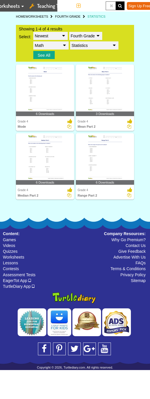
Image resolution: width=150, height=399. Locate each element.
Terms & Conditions (128, 268)
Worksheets (13, 257)
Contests (11, 268)
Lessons (10, 263)
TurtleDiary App (18, 286)
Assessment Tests (19, 274)
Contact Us (136, 245)
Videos (9, 245)
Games (9, 239)
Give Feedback (132, 251)
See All (44, 55)
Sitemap (138, 280)
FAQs (141, 263)
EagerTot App (17, 280)
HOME (20, 16)
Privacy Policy (133, 274)
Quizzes (10, 251)
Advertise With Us (130, 257)
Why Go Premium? (128, 239)
